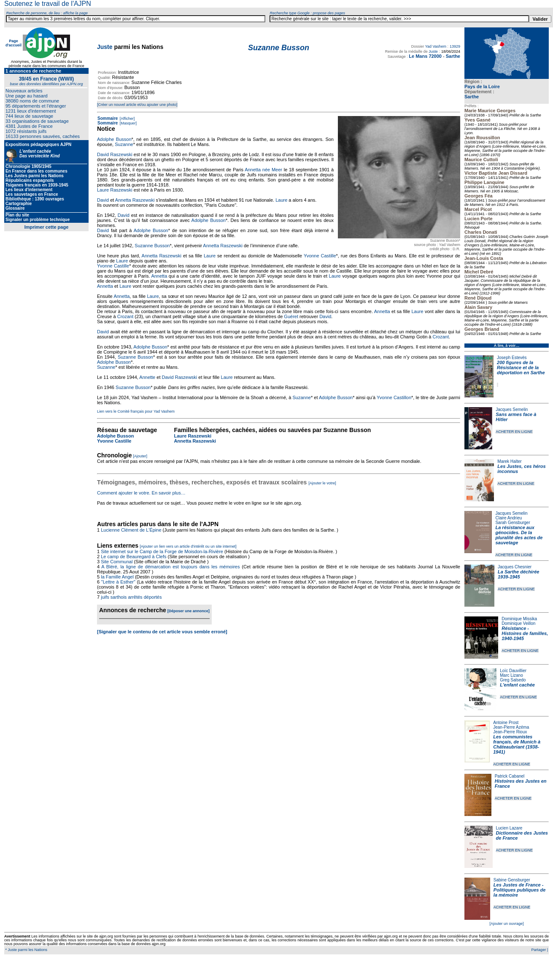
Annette (147, 377)
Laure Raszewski (114, 189)
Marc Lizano (511, 675)
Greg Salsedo (513, 680)
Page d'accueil (13, 43)
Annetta (159, 275)
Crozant (125, 316)
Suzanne (124, 144)
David (103, 200)
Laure (281, 200)
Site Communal (116, 561)
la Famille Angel (117, 576)
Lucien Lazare (509, 828)
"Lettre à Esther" (118, 581)
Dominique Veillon (518, 623)
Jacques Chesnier (514, 567)
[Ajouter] (140, 456)
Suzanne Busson (152, 245)
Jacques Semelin (512, 409)
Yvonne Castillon (394, 397)
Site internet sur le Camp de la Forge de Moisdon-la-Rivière (162, 551)
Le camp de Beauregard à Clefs (133, 556)
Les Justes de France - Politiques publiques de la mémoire (519, 889)
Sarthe (471, 96)
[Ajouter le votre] (322, 483)
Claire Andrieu (508, 518)
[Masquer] (128, 123)
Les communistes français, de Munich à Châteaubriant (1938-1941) (516, 744)
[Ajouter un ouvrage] (506, 923)
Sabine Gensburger (512, 880)
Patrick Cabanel (510, 776)
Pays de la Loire (482, 86)
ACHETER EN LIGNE (514, 432)
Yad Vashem (435, 46)
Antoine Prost (505, 722)
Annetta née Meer (263, 169)
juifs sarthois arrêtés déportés (131, 597)
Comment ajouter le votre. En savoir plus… (141, 492)
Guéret (291, 316)
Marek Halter (509, 461)
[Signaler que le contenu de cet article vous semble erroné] (162, 631)
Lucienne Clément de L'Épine (131, 529)
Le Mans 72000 (425, 56)
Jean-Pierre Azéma (511, 727)
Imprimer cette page (46, 227)
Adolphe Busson (114, 139)
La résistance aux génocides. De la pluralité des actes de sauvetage (518, 535)
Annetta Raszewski (135, 200)
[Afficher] (127, 118)
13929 (455, 46)
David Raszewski (114, 154)
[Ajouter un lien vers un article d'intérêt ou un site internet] (188, 546)
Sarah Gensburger (512, 522)
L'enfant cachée (517, 684)
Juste (105, 46)
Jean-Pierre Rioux (510, 732)
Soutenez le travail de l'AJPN (47, 3)
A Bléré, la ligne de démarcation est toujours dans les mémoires (170, 566)
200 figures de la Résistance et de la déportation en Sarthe (521, 367)
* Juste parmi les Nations (25, 950)
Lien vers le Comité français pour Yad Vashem (136, 411)
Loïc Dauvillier (513, 670)
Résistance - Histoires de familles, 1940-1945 (525, 633)
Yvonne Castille (320, 255)
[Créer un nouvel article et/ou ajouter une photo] (137, 105)
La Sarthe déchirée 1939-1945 (518, 574)
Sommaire (107, 118)
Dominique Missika (519, 618)
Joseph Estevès (512, 357)
